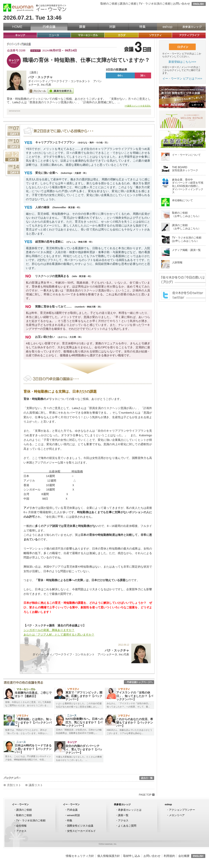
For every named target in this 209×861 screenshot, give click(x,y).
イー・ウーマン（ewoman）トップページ (16, 26)
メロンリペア (177, 815)
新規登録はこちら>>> (182, 61)
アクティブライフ (189, 34)
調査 (83, 26)
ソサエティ (155, 34)
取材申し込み (131, 856)
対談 (113, 26)
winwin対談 (73, 815)
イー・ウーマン (20, 804)
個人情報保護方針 (108, 856)
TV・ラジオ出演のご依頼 (155, 3)
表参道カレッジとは (130, 809)
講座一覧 (123, 815)
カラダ (121, 34)
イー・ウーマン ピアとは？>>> (182, 78)
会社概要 (184, 856)
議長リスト (36, 785)
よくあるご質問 (127, 825)
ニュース (54, 34)
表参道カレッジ (192, 26)
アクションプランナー (182, 809)
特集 (142, 26)
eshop (167, 26)
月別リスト (14, 785)
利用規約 (169, 856)
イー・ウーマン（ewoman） (18, 8)
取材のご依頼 (108, 3)
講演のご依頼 (128, 3)
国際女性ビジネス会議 (80, 825)
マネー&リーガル (87, 34)
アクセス (21, 830)
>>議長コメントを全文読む (138, 106)
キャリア (20, 34)
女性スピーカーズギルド (81, 830)
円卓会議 (48, 26)
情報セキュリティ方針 (80, 856)
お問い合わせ (181, 3)
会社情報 (21, 825)
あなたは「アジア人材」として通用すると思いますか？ (59, 634)
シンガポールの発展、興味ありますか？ (49, 630)
